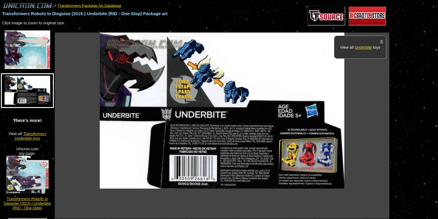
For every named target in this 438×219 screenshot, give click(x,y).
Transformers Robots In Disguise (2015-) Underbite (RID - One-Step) (27, 203)
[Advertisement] (165, 29)
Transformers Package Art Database (89, 5)
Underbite (363, 47)
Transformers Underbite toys (30, 136)
